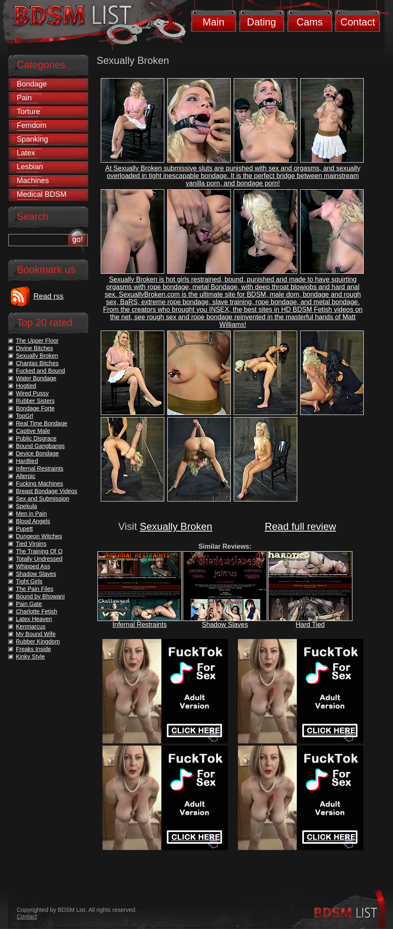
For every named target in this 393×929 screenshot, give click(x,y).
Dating (261, 22)
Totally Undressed (39, 558)
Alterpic (26, 476)
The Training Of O (39, 551)
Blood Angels (33, 521)
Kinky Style (30, 656)
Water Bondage (36, 378)
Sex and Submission (42, 498)
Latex (26, 153)
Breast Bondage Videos (46, 491)
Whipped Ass (33, 566)
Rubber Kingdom (38, 641)
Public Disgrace (36, 438)
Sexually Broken (176, 526)
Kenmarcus (31, 626)
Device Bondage (37, 453)
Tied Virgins (31, 543)
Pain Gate (29, 604)
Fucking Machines (39, 483)
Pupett (24, 528)
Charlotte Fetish (36, 611)
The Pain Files (34, 588)
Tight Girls (29, 581)
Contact (357, 22)
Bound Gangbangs (40, 446)
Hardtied (27, 461)
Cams (309, 22)
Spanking (32, 139)
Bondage (32, 84)
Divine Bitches (34, 348)
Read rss (48, 296)
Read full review (300, 526)
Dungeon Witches (39, 536)
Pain (24, 98)
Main (213, 22)
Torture (28, 111)
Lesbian (30, 167)
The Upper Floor (37, 340)
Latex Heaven (34, 619)
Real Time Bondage (41, 423)
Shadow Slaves (225, 624)
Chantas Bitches (37, 363)
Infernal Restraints (139, 624)
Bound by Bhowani (40, 596)
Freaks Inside (33, 649)
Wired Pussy (32, 393)
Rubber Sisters (35, 400)
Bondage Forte (35, 408)
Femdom (31, 125)
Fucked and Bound (40, 370)
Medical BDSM (41, 194)
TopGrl (24, 415)
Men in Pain (31, 513)
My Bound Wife (36, 634)
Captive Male (33, 431)
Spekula (26, 506)
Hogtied (26, 385)
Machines (33, 180)
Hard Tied (310, 624)
